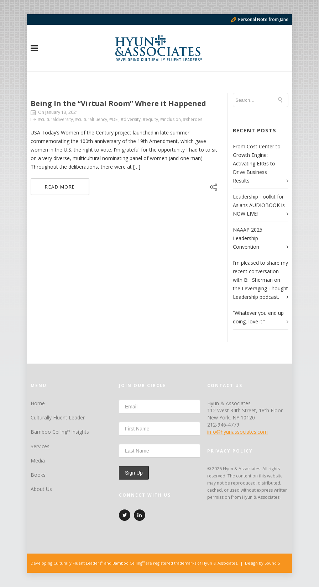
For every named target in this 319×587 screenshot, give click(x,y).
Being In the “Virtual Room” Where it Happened (118, 103)
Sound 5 (272, 563)
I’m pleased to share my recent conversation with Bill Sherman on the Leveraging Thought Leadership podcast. (260, 279)
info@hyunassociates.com (237, 431)
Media (38, 460)
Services (40, 446)
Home (38, 403)
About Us (41, 489)
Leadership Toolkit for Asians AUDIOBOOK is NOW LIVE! (259, 205)
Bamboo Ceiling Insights (60, 431)
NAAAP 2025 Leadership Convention (247, 238)
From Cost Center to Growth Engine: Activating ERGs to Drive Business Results (257, 163)
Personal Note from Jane (259, 19)
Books (38, 474)
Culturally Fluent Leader (58, 417)
